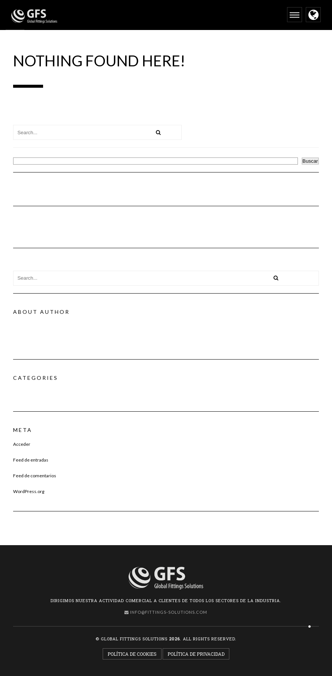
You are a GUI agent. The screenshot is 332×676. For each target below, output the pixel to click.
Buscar (20, 154)
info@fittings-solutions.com (165, 612)
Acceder (21, 444)
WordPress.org (28, 491)
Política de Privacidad (195, 654)
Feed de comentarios (34, 475)
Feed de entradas (30, 460)
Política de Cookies (132, 654)
